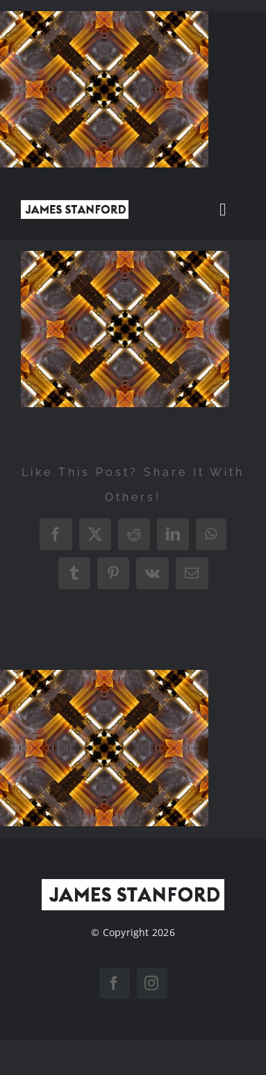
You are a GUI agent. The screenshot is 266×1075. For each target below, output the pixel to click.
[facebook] (114, 983)
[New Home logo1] (74, 205)
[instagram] (152, 983)
